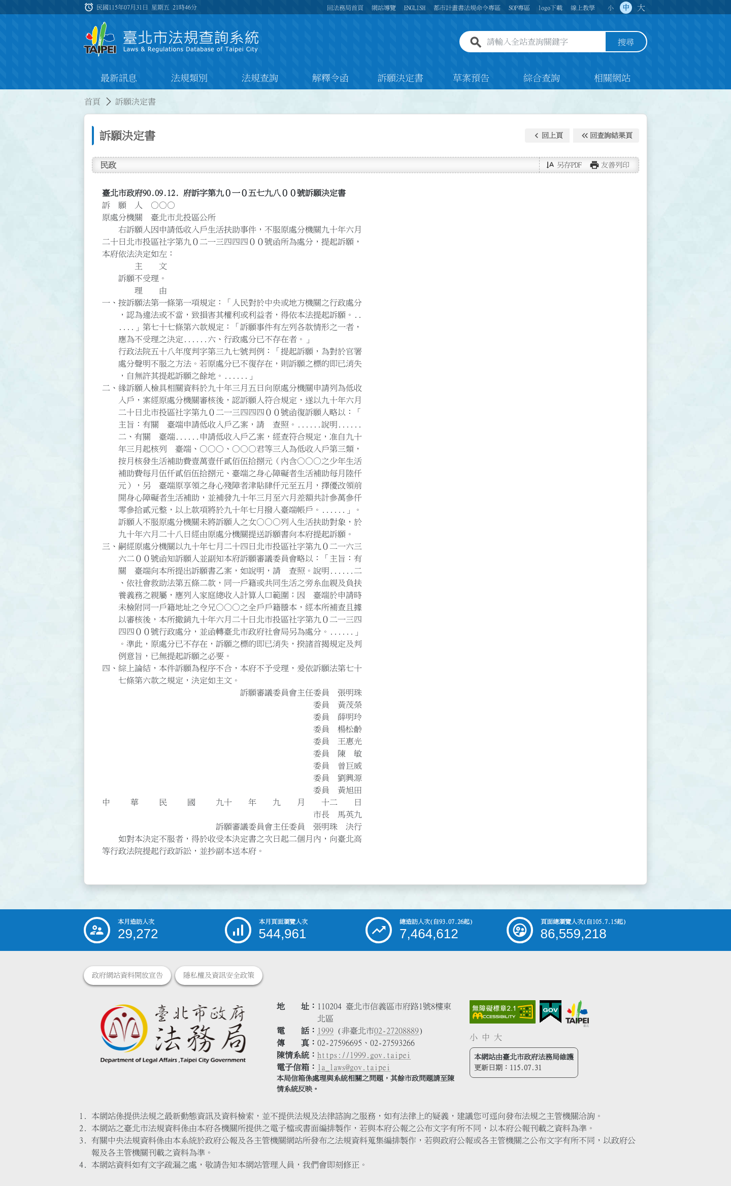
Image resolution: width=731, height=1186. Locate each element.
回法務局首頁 (345, 8)
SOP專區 (519, 8)
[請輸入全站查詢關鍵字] (544, 42)
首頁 (92, 101)
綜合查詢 (541, 78)
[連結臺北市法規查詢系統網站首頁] (171, 39)
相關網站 (612, 78)
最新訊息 (119, 78)
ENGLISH (414, 8)
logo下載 (550, 8)
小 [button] (611, 8)
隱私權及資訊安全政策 (218, 975)
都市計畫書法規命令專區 (467, 8)
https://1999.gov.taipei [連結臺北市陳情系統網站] (364, 1055)
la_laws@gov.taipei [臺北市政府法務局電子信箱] (353, 1067)
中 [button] (625, 7)
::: (6, 95)
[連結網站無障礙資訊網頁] (503, 1012)
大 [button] (641, 8)
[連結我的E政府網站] (550, 1012)
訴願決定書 (400, 78)
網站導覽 (384, 8)
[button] (547, 135)
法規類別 (189, 78)
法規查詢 (260, 78)
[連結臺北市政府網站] (577, 1013)
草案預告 (471, 78)
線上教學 (583, 8)
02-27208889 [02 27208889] (396, 1031)
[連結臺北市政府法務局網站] (172, 1033)
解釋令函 (330, 78)
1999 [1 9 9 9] (325, 1031)
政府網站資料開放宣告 (127, 975)
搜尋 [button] (626, 42)
